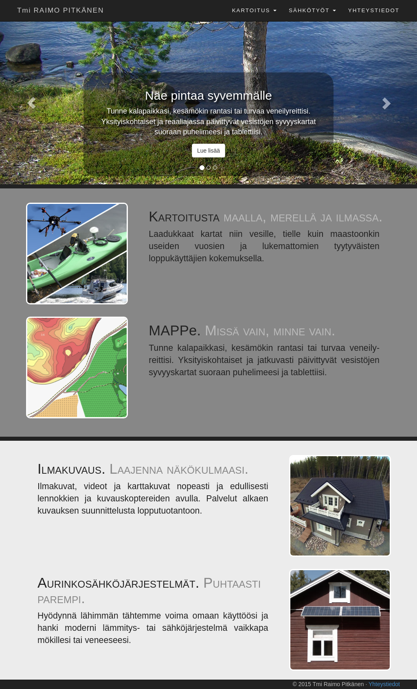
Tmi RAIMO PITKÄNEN (60, 10)
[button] (31, 103)
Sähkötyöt (312, 10)
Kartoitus (254, 10)
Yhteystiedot (373, 10)
